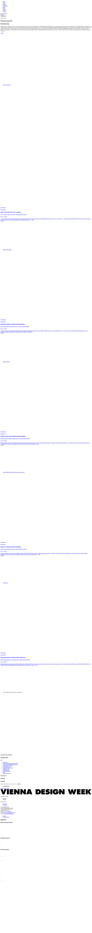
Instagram (11, 813)
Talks (4, 772)
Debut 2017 (5, 762)
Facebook (7, 813)
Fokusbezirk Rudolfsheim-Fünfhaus (10, 764)
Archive (4, 11)
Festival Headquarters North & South (10, 763)
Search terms (3, 784)
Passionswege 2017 (7, 766)
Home (4, 1)
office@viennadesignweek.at (9, 812)
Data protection (6, 817)
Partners (4, 4)
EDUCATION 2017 (7, 773)
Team (4, 7)
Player (4, 10)
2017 (1, 760)
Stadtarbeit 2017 (6, 770)
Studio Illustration (6, 771)
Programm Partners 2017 (8, 767)
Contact (4, 9)
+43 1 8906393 (8, 811)
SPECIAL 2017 (6, 768)
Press (4, 8)
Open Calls (5, 6)
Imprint (4, 815)
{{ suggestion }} (6, 786)
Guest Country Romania (8, 765)
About (4, 3)
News (4, 2)
